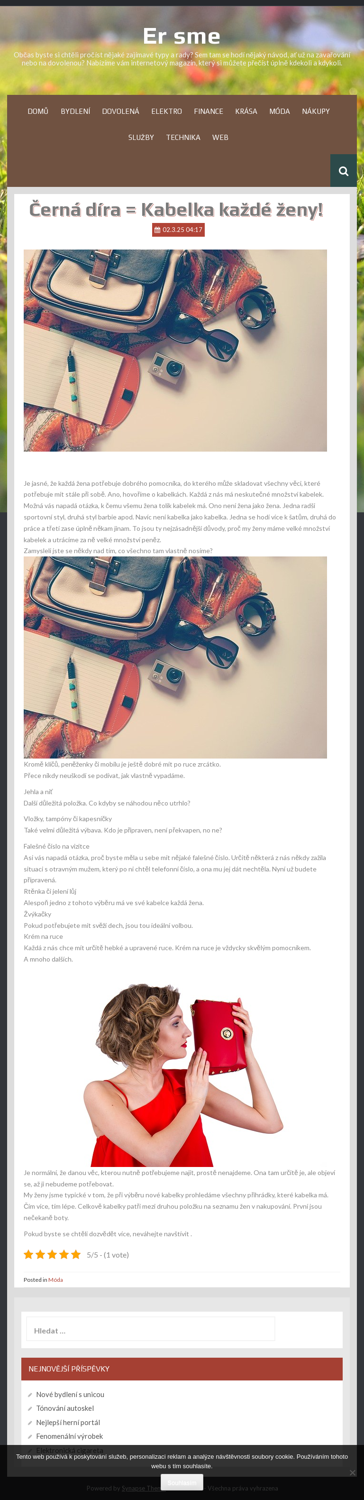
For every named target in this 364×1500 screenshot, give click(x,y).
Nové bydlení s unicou (70, 1394)
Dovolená (120, 111)
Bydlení (75, 111)
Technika (183, 137)
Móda (279, 111)
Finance (208, 111)
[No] (352, 1472)
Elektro (166, 111)
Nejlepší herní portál (68, 1422)
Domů (38, 111)
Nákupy (316, 111)
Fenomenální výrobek (69, 1436)
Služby (141, 137)
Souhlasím (181, 1482)
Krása (246, 111)
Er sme (182, 35)
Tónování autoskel (65, 1408)
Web (220, 137)
